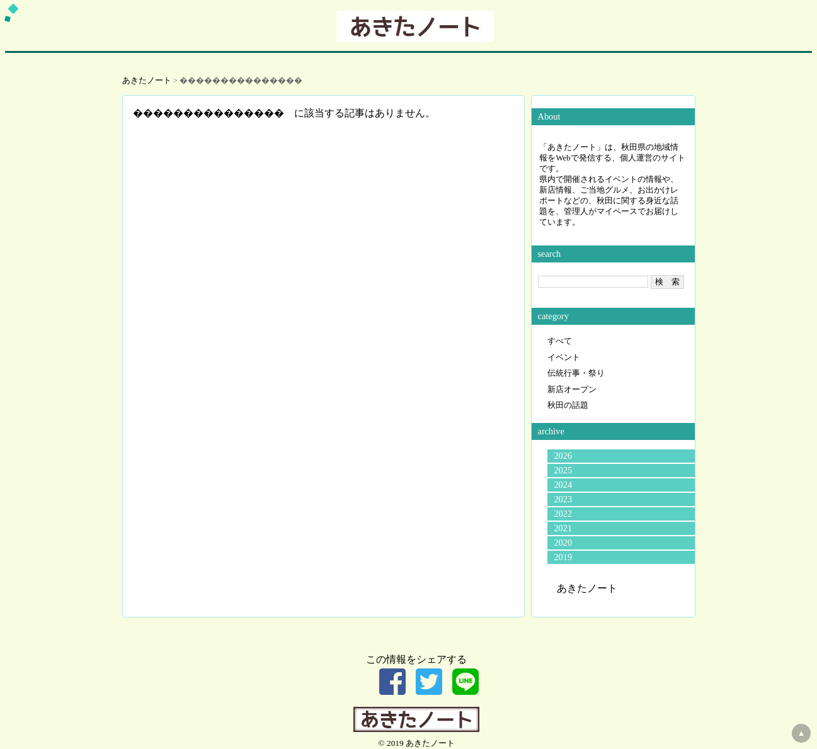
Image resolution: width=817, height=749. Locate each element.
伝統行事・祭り (576, 373)
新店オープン (572, 389)
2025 (563, 470)
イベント (563, 357)
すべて (559, 341)
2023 (563, 499)
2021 (563, 528)
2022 (563, 514)
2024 (563, 485)
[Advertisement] (323, 208)
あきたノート (146, 80)
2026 (563, 456)
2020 (563, 543)
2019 (563, 557)
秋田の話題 (567, 405)
